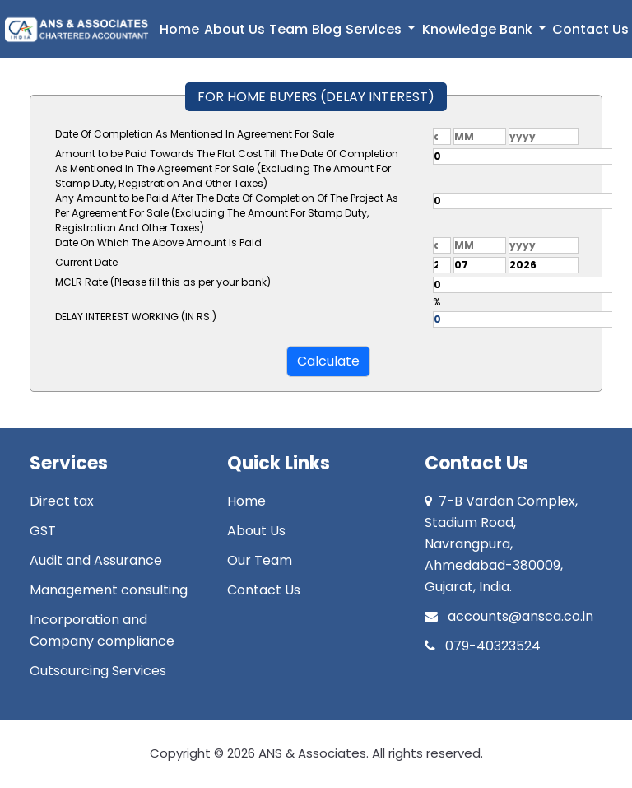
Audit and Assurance (96, 560)
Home (179, 29)
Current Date (86, 262)
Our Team (259, 560)
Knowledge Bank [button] (479, 29)
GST (43, 530)
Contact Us (590, 29)
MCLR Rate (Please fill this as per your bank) (163, 282)
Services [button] (375, 29)
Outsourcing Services (98, 670)
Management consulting (109, 590)
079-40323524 (483, 645)
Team (288, 29)
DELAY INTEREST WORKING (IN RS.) (135, 317)
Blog (327, 29)
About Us (234, 29)
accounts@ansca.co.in (509, 616)
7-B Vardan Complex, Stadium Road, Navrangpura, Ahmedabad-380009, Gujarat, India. (501, 544)
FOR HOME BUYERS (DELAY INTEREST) (316, 96)
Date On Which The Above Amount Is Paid (158, 242)
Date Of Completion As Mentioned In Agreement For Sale (194, 134)
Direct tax (62, 501)
